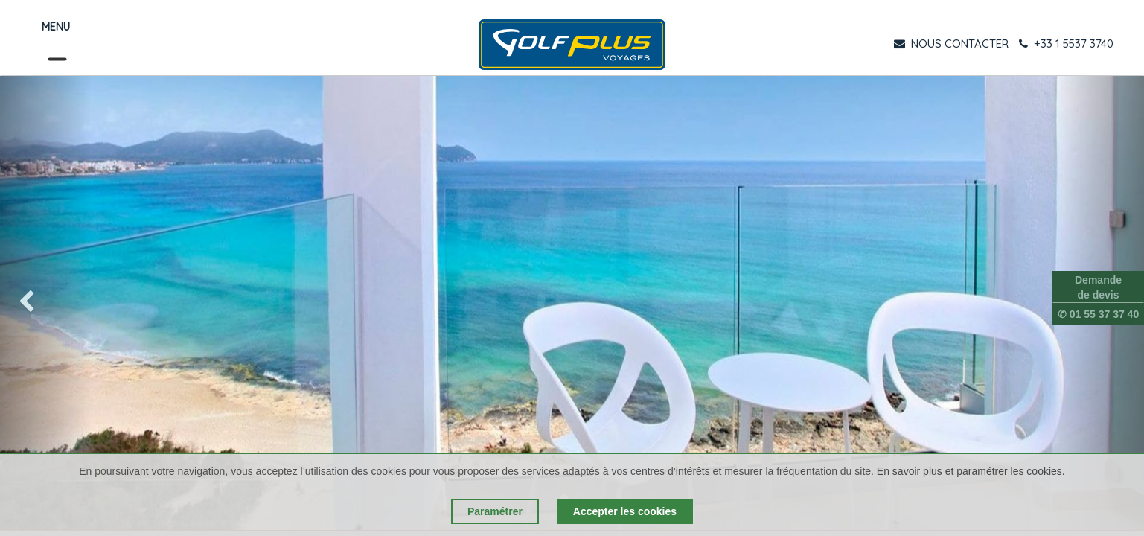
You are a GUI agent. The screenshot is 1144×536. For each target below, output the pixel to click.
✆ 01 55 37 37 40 (1098, 314)
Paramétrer (495, 511)
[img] (46, 303)
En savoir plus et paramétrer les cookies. (971, 471)
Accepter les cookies (625, 511)
